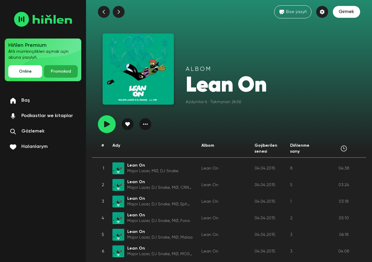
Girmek (346, 11)
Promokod (61, 71)
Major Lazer (138, 171)
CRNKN (187, 188)
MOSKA (187, 254)
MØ (155, 171)
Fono (185, 221)
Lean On (209, 168)
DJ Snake (169, 171)
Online (25, 71)
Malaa (186, 237)
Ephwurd (188, 204)
